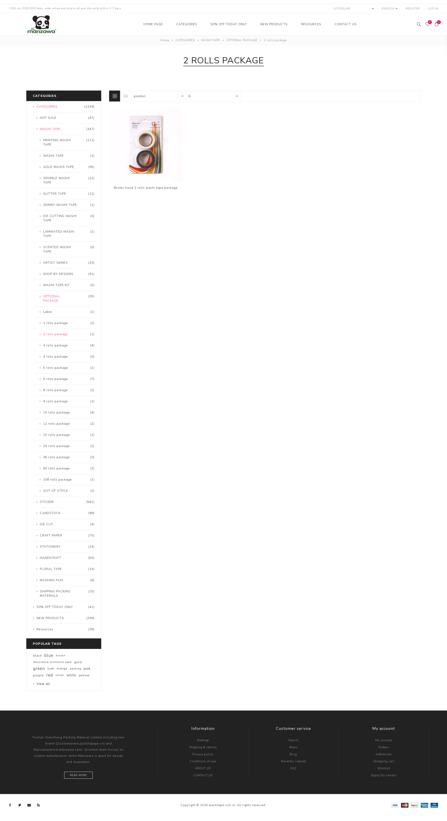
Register (413, 8)
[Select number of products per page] (213, 96)
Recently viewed (293, 761)
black (37, 655)
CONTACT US (346, 24)
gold (78, 662)
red (49, 675)
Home (164, 40)
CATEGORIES (186, 24)
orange (62, 668)
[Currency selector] (353, 8)
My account (383, 740)
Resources (311, 24)
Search (293, 740)
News (293, 747)
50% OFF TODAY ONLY (229, 24)
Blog (293, 754)
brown (60, 655)
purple (38, 675)
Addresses (384, 754)
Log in (433, 8)
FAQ (293, 768)
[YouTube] (29, 805)
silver (59, 675)
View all (43, 684)
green (39, 668)
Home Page (153, 24)
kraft (51, 669)
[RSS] (38, 805)
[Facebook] (10, 805)
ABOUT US (203, 768)
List (125, 96)
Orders (383, 747)
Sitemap (203, 740)
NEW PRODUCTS (274, 24)
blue (48, 655)
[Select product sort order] (158, 96)
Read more (78, 775)
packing (75, 669)
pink (87, 668)
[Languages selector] (389, 8)
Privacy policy (202, 754)
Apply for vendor (384, 775)
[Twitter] (19, 805)
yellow (84, 675)
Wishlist (384, 768)
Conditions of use (203, 761)
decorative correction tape (52, 662)
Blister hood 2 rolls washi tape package (146, 188)
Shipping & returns (203, 747)
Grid (114, 96)
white (71, 675)
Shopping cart (383, 761)
